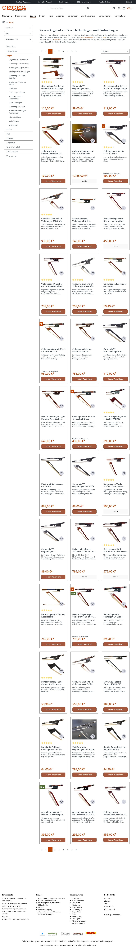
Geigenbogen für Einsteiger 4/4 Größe (113, 654)
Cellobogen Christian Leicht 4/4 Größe (82, 389)
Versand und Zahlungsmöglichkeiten (15, 919)
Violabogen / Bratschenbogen (19, 72)
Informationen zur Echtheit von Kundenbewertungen (49, 913)
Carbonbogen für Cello (17, 92)
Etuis (9, 134)
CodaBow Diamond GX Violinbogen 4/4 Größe (51, 258)
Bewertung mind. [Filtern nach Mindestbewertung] (19, 39)
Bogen (9, 55)
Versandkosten (62, 941)
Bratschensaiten (78, 900)
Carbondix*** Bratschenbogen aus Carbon (112, 389)
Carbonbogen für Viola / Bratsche (17, 77)
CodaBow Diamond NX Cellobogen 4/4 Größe (82, 721)
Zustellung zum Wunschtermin (49, 903)
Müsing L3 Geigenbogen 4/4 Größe (52, 523)
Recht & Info (109, 895)
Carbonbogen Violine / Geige (19, 64)
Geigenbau (11, 143)
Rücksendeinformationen (47, 900)
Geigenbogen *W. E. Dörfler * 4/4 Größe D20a (115, 589)
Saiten (9, 129)
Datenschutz (108, 906)
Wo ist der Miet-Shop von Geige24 (14, 903)
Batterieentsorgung (45, 910)
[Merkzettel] (113, 8)
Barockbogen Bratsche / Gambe (17, 83)
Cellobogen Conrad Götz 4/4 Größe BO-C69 (83, 456)
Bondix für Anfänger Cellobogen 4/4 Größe (51, 786)
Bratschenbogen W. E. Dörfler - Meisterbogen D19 (52, 852)
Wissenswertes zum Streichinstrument (79, 922)
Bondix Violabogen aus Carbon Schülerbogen (51, 721)
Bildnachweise (43, 905)
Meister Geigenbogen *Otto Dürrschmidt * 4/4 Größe (83, 654)
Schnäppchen (12, 151)
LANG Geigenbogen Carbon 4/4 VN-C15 (112, 721)
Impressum (108, 898)
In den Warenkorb (53, 152)
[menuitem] (52, 898)
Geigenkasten (77, 907)
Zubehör (10, 138)
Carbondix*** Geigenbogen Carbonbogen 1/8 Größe (52, 589)
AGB (105, 904)
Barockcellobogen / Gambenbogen (15, 97)
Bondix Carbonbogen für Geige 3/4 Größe (114, 786)
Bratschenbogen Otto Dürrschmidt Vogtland (113, 258)
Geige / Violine (77, 912)
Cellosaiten (76, 903)
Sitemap (41, 907)
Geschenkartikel (13, 147)
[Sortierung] (115, 90)
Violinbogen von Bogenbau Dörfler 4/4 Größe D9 (51, 191)
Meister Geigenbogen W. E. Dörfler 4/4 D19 (114, 456)
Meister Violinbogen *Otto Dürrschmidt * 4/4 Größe (83, 589)
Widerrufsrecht (109, 909)
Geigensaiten (76, 898)
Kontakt (57, 40)
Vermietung (11, 156)
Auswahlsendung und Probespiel (14, 909)
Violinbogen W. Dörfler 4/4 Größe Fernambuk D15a (51, 323)
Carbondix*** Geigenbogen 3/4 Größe (83, 523)
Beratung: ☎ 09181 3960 (11, 906)
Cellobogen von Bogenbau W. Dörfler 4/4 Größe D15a (114, 852)
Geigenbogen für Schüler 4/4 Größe (114, 323)
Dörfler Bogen (14, 121)
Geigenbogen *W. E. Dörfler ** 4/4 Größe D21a (113, 523)
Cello (73, 914)
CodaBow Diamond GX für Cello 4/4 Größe (82, 191)
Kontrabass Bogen (15, 103)
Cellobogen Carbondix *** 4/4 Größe (113, 191)
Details (84, 220)
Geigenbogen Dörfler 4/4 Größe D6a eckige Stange (115, 126)
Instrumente (12, 51)
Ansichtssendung (87, 37)
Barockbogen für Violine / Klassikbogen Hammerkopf (53, 654)
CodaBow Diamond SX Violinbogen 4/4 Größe (82, 323)
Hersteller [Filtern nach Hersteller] (19, 28)
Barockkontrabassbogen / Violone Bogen (18, 112)
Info (104, 37)
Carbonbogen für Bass (17, 107)
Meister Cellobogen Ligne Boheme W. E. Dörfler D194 (53, 456)
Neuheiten (11, 46)
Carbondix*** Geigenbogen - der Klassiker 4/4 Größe (81, 126)
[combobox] (66, 8)
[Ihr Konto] (119, 8)
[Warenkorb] (128, 8)
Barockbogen (13, 125)
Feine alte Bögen (15, 117)
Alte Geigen (76, 905)
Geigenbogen (77, 916)
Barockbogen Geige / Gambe (19, 68)
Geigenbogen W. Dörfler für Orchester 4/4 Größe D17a (83, 852)
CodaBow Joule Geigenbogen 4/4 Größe (83, 786)
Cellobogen (13, 88)
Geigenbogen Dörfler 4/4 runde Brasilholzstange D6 (52, 126)
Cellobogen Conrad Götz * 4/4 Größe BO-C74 (53, 389)
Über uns (107, 901)
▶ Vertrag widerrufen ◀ (112, 915)
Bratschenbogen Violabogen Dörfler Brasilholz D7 (81, 258)
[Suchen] (87, 8)
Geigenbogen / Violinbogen (18, 60)
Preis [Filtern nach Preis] (19, 33)
